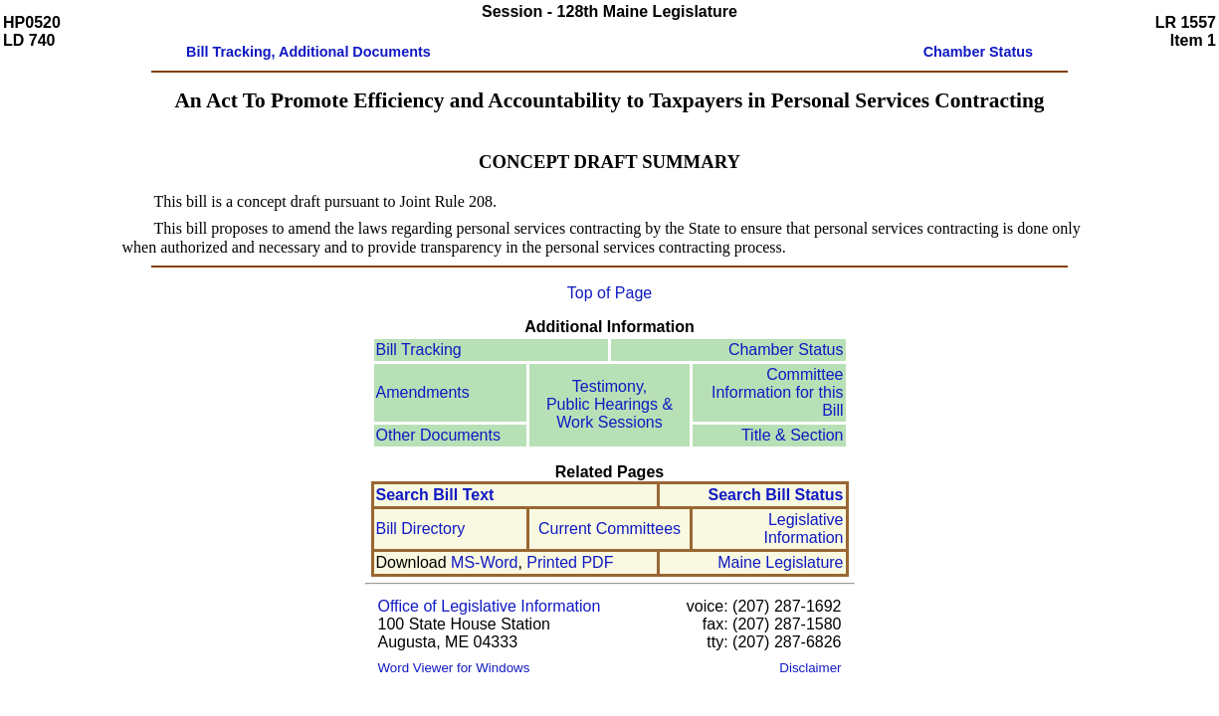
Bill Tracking (419, 349)
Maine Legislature (780, 562)
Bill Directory (421, 528)
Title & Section (792, 435)
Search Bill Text (435, 494)
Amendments (423, 392)
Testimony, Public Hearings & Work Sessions (609, 404)
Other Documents (438, 435)
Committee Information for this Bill (777, 392)
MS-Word (484, 562)
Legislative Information (803, 528)
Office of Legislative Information (489, 606)
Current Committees (609, 528)
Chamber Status (786, 349)
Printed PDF (569, 562)
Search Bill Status (775, 494)
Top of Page (609, 292)
